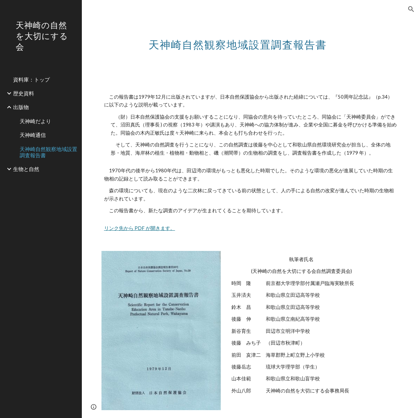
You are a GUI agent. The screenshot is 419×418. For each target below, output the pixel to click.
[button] (411, 9)
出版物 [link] (21, 107)
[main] (238, 41)
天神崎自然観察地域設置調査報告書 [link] (48, 152)
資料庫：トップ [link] (31, 79)
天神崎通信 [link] (33, 135)
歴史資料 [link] (23, 93)
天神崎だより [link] (35, 121)
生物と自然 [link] (26, 169)
